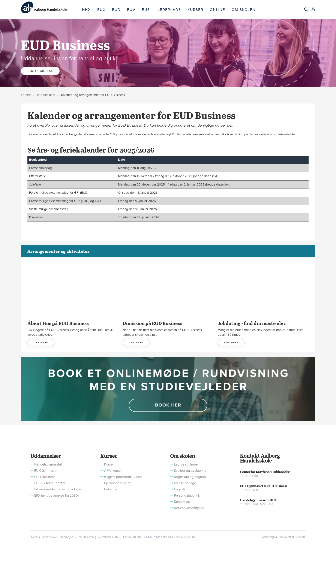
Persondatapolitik (187, 495)
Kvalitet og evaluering (190, 471)
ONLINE (217, 9)
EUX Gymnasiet (45, 471)
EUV (131, 9)
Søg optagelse (40, 71)
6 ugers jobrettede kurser (123, 477)
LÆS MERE (41, 342)
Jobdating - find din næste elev (252, 323)
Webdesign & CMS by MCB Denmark (284, 537)
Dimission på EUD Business (152, 323)
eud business (46, 95)
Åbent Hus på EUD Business (58, 323)
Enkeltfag (111, 489)
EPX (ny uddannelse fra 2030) (56, 495)
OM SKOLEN (244, 9)
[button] (168, 389)
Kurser (108, 456)
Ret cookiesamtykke (189, 508)
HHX (86, 9)
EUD (116, 9)
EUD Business (44, 477)
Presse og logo (185, 483)
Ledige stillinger (186, 464)
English (179, 489)
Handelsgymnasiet (48, 464)
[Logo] (50, 7)
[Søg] (306, 9)
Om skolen (182, 456)
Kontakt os (182, 502)
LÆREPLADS (168, 9)
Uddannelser (45, 456)
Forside (26, 95)
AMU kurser (113, 471)
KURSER (195, 9)
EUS (146, 9)
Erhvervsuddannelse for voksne (57, 489)
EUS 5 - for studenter (49, 483)
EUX (101, 9)
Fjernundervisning (117, 483)
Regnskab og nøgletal (190, 477)
